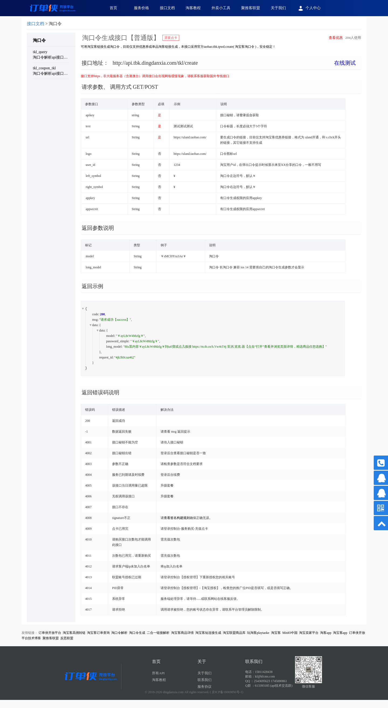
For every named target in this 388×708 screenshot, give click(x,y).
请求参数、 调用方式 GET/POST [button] (120, 87)
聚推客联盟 (250, 8)
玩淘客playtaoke (258, 633)
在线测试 (345, 63)
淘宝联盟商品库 (234, 633)
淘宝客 (276, 633)
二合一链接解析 (158, 633)
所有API (158, 673)
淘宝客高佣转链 (74, 633)
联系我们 (205, 680)
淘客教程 (193, 8)
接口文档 (167, 8)
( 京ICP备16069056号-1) (226, 692)
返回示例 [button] (92, 286)
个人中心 (309, 8)
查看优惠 (336, 38)
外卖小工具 (221, 8)
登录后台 (246, 115)
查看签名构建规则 (177, 518)
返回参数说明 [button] (98, 228)
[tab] (221, 67)
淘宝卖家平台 (308, 633)
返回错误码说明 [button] (100, 392)
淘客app (325, 633)
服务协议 (205, 687)
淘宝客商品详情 (182, 633)
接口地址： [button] (219, 62)
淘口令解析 (119, 633)
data (95, 325)
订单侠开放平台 (50, 633)
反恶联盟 (66, 638)
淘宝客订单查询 (98, 633)
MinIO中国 (290, 633)
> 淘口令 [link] (44, 23)
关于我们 (278, 8)
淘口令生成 (137, 633)
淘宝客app (340, 633)
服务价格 (141, 8)
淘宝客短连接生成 (208, 633)
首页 (113, 8)
